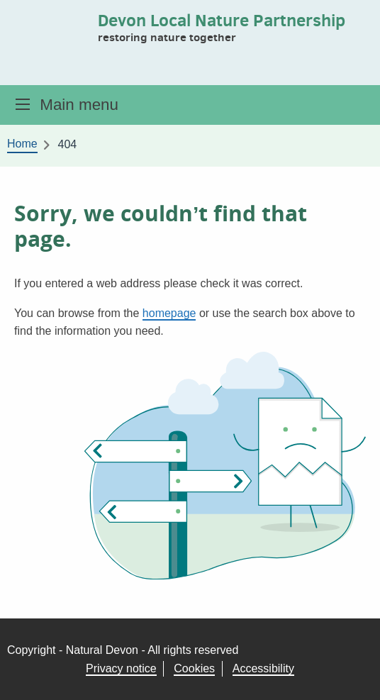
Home (22, 144)
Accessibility (263, 668)
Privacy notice (121, 668)
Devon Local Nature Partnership (221, 20)
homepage (169, 313)
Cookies (194, 668)
